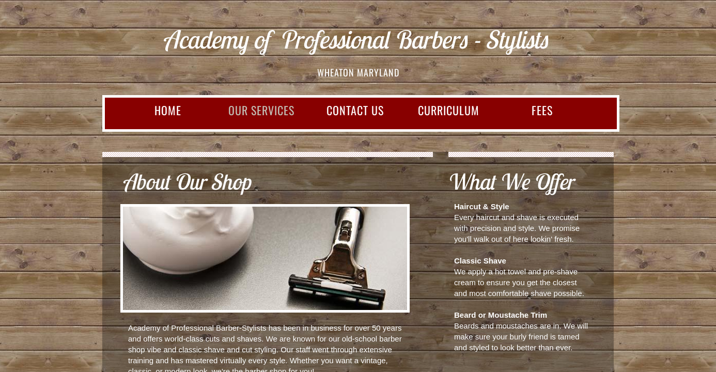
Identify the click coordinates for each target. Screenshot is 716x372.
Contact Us (355, 110)
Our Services (261, 110)
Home (167, 110)
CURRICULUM (448, 110)
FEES (542, 110)
